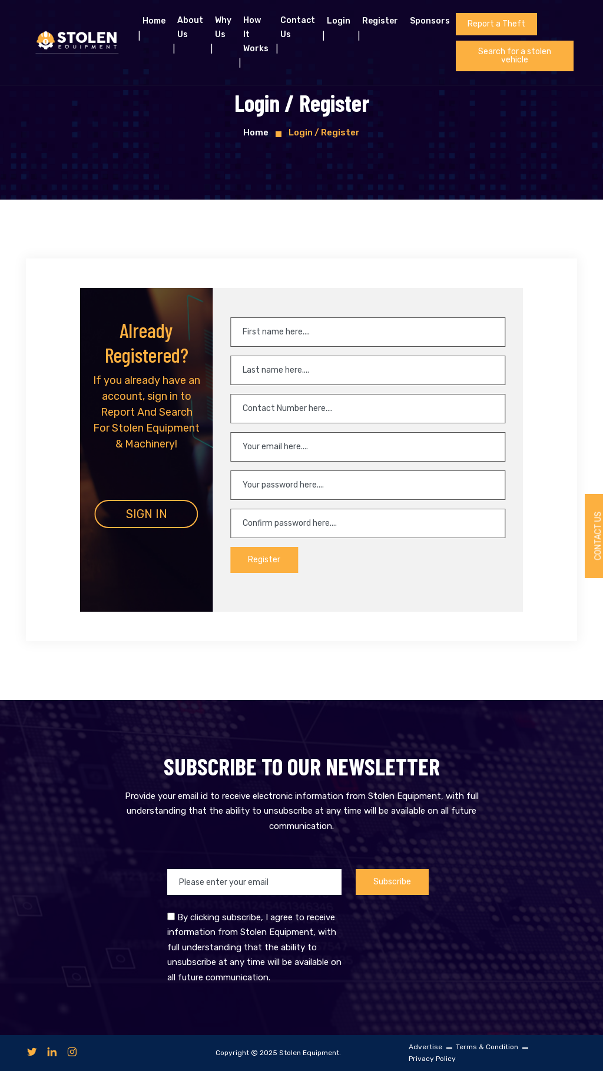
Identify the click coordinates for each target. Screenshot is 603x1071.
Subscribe (392, 882)
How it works (256, 34)
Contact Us (297, 27)
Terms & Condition (487, 1047)
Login (338, 21)
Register (380, 21)
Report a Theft (496, 24)
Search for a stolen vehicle (514, 56)
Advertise (425, 1047)
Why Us (223, 27)
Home (154, 21)
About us (190, 27)
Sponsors (430, 21)
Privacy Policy (432, 1059)
